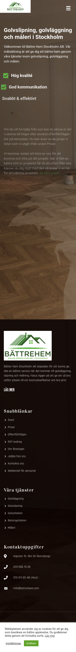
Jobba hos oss (17, 456)
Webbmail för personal (22, 471)
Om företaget (16, 449)
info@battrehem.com (26, 588)
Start (11, 420)
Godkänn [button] (31, 643)
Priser (11, 427)
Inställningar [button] (13, 643)
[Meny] (68, 8)
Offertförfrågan (17, 435)
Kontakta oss (16, 464)
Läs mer (9, 389)
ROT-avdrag (15, 442)
